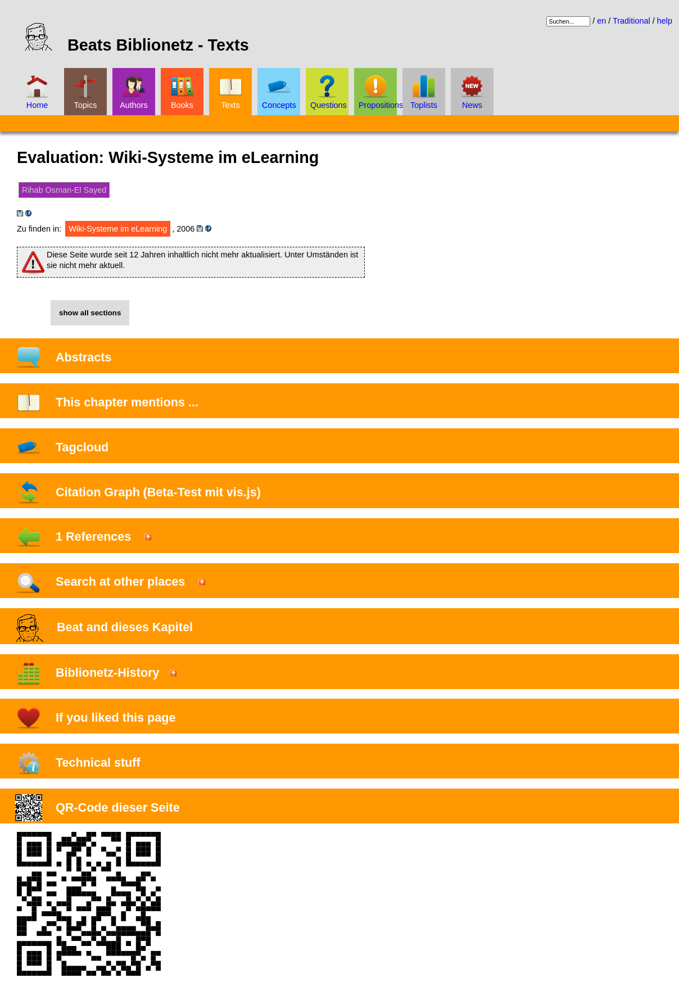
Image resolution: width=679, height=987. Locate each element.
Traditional (631, 20)
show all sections (90, 313)
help (664, 20)
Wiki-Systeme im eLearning (118, 228)
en (601, 20)
